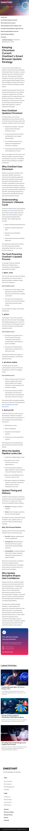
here (7, 311)
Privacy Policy (8, 799)
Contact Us (7, 797)
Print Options (8, 784)
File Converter (8, 781)
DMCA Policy (7, 805)
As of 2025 (11, 210)
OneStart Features (7, 39)
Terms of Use (7, 802)
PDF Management (9, 787)
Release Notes (8, 815)
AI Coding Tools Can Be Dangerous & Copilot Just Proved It (14, 743)
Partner (6, 817)
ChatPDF (6, 789)
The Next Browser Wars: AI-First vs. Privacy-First (13, 688)
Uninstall (6, 820)
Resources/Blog (9, 6)
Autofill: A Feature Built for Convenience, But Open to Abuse (13, 716)
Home (3, 6)
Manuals (6, 809)
